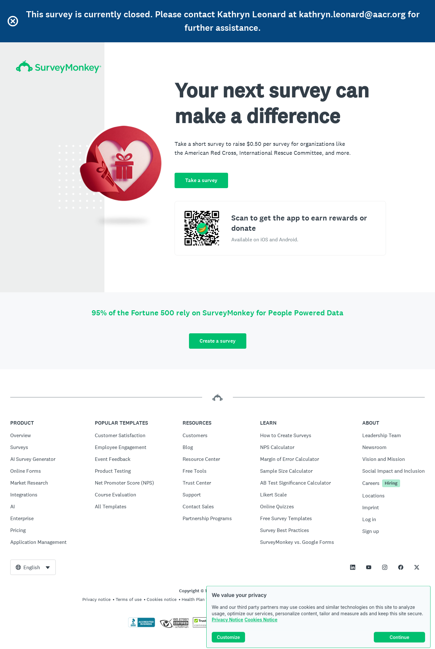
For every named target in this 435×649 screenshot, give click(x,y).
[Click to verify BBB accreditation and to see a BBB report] (141, 626)
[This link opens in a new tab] (353, 567)
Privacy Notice (227, 625)
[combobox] (33, 567)
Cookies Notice (260, 625)
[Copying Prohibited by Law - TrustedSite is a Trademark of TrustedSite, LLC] (205, 626)
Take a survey (201, 180)
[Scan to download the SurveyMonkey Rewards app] (202, 228)
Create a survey (218, 340)
